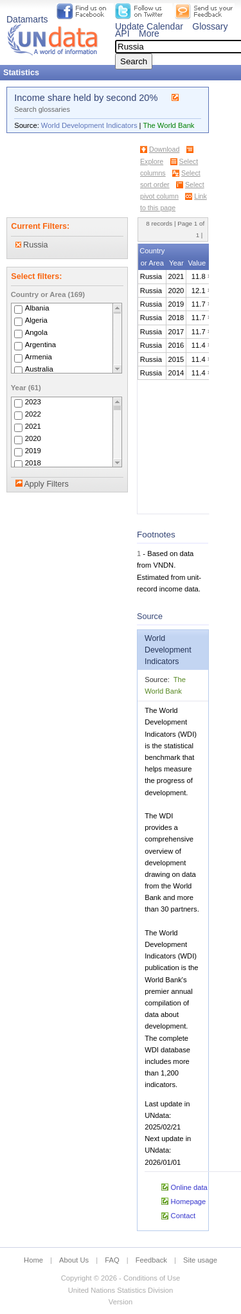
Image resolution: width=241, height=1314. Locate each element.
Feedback (151, 1260)
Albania (37, 308)
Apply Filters (46, 484)
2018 (33, 463)
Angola (36, 332)
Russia (31, 244)
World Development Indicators (89, 125)
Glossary (210, 26)
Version (120, 1302)
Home (33, 1260)
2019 (33, 451)
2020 (33, 438)
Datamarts (27, 19)
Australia (39, 369)
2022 (33, 414)
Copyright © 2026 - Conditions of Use (120, 1278)
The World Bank (168, 125)
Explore (151, 161)
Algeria (36, 320)
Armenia (38, 357)
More (149, 33)
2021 (33, 426)
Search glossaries (42, 109)
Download (164, 149)
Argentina (41, 344)
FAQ (112, 1260)
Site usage (200, 1260)
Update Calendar (149, 26)
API (122, 33)
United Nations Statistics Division (121, 1290)
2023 (33, 402)
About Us (74, 1260)
